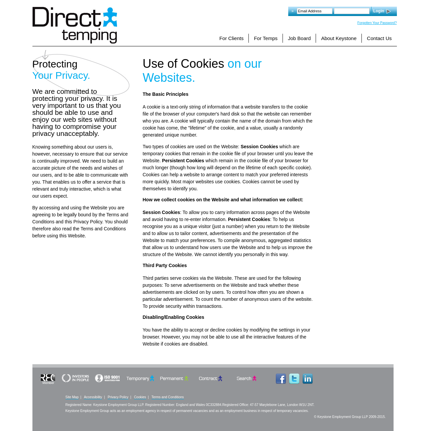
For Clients (231, 38)
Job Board (299, 38)
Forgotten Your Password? (377, 23)
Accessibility (93, 397)
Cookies (140, 397)
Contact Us (379, 38)
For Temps (266, 38)
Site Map (72, 397)
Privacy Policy (118, 397)
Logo (74, 25)
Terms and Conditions (167, 397)
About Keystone (338, 38)
